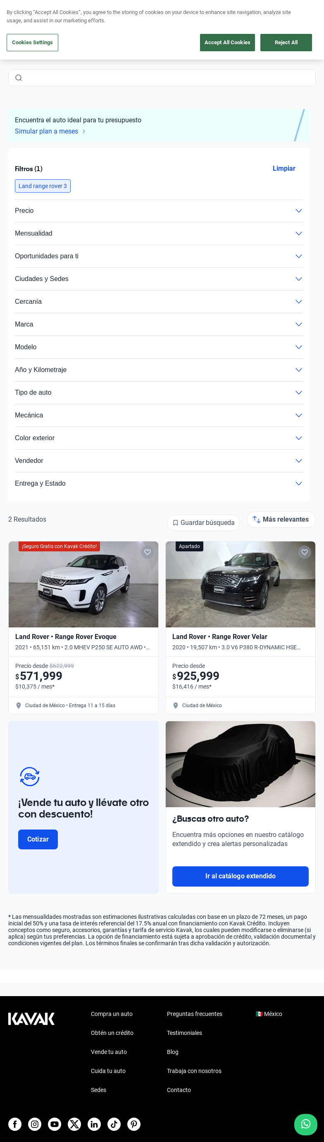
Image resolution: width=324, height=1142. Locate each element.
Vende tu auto (109, 1052)
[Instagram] (34, 1124)
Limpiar (284, 168)
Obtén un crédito (112, 1033)
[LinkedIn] (94, 1124)
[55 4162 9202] (276, 25)
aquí (226, 7)
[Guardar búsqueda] (203, 523)
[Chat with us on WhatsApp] (306, 1124)
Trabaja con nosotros (194, 1071)
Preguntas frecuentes (194, 1014)
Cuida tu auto (108, 1071)
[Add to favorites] (147, 552)
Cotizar (37, 839)
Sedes (98, 1090)
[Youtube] (54, 1124)
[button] (43, 186)
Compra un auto (112, 1014)
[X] (74, 1124)
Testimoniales (184, 1033)
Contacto (179, 1090)
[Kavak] (20, 25)
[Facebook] (14, 1124)
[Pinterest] (134, 1124)
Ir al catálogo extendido (240, 876)
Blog (173, 1052)
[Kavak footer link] (31, 1052)
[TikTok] (114, 1124)
